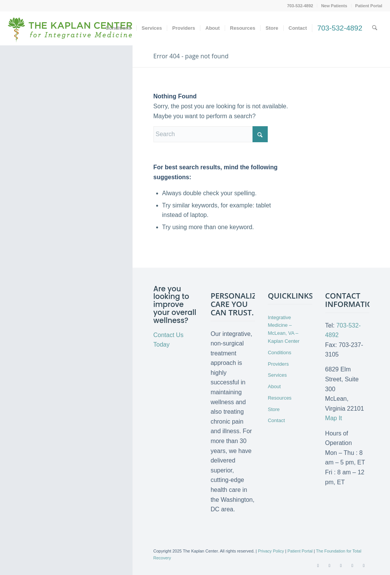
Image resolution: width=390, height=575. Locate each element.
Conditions (279, 352)
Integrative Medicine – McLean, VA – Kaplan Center (283, 329)
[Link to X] (329, 565)
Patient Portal (368, 5)
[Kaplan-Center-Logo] (70, 34)
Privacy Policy (271, 551)
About (274, 386)
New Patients (334, 5)
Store (274, 409)
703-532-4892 (300, 5)
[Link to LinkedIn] (352, 565)
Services (277, 375)
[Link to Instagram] (363, 565)
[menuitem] (300, 6)
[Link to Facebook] (318, 565)
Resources (279, 398)
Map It (333, 418)
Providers (278, 364)
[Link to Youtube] (341, 565)
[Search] (374, 28)
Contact (276, 420)
